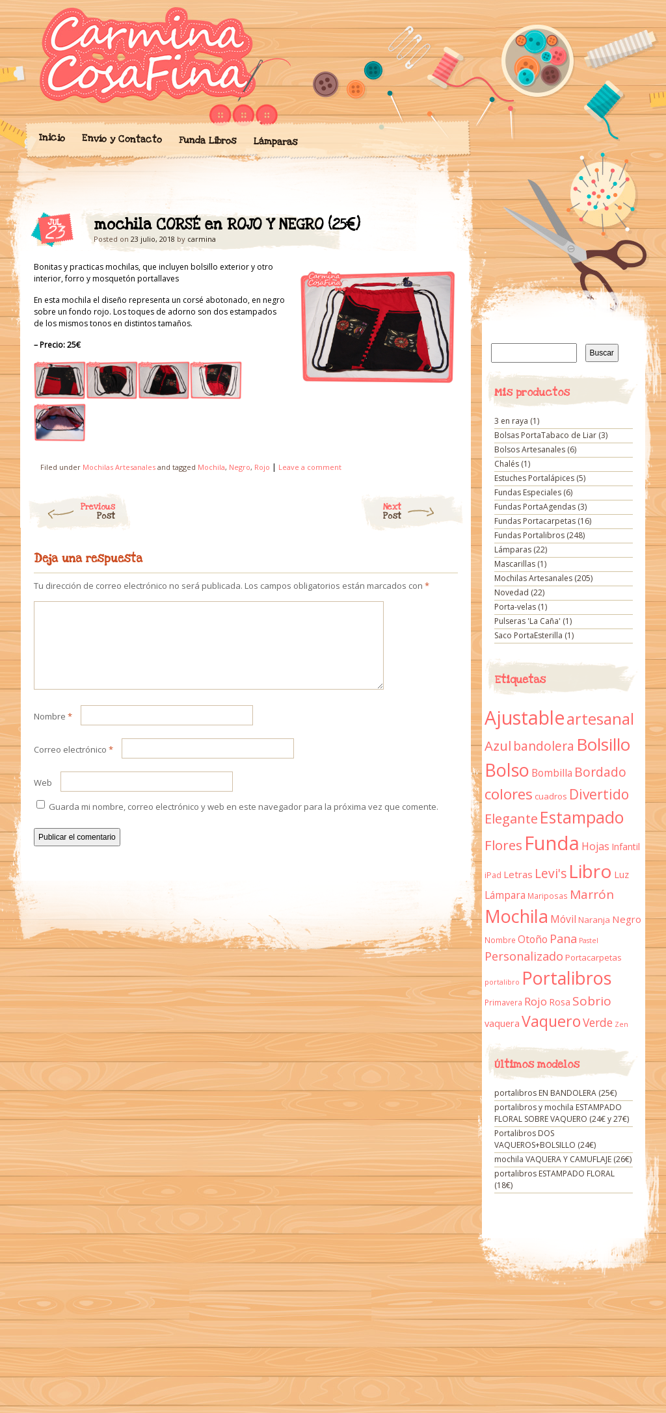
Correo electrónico (73, 765)
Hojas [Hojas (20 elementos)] (595, 846)
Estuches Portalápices (534, 478)
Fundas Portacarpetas (535, 520)
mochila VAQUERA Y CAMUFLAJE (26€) (563, 1159)
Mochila (211, 467)
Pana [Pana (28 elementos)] (563, 938)
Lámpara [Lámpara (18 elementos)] (505, 895)
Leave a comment (309, 467)
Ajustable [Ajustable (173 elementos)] (525, 717)
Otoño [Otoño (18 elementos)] (533, 939)
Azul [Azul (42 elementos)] (498, 745)
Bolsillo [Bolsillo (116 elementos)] (603, 744)
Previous (71, 511)
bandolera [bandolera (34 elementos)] (543, 746)
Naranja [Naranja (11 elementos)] (594, 920)
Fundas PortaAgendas (535, 506)
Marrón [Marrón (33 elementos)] (592, 894)
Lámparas (275, 141)
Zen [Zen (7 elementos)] (621, 1024)
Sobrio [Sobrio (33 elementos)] (591, 1000)
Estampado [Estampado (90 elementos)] (582, 817)
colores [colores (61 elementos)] (509, 794)
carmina (201, 239)
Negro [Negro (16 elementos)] (626, 919)
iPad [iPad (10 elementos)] (493, 875)
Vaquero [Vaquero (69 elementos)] (551, 1021)
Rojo (262, 467)
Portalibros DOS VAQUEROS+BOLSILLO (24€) (545, 1139)
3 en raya (511, 420)
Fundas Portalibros (529, 535)
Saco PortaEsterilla (528, 635)
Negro (239, 467)
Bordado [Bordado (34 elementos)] (600, 772)
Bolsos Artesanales (529, 449)
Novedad (511, 592)
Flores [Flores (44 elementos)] (503, 845)
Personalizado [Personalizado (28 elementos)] (524, 956)
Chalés (506, 463)
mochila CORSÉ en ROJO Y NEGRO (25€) (436, 228)
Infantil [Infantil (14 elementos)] (625, 846)
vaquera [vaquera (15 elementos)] (502, 1023)
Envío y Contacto (121, 139)
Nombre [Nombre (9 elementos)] (500, 940)
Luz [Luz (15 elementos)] (621, 874)
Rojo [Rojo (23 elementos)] (535, 1001)
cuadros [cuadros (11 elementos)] (551, 796)
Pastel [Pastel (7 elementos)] (588, 940)
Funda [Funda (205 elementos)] (551, 843)
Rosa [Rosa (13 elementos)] (559, 1002)
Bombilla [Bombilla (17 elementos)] (551, 773)
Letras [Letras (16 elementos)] (518, 874)
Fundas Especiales (527, 492)
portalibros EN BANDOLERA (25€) (555, 1092)
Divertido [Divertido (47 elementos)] (599, 794)
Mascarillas (514, 563)
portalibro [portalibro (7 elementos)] (502, 982)
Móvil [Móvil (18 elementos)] (563, 919)
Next (423, 511)
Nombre (53, 732)
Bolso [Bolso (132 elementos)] (507, 770)
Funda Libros (207, 141)
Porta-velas (515, 606)
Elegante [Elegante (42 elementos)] (511, 818)
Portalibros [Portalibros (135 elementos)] (566, 978)
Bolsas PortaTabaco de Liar (545, 435)
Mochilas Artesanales (119, 467)
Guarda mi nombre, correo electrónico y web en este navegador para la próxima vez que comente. (243, 822)
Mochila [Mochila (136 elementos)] (516, 916)
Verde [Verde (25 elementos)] (598, 1022)
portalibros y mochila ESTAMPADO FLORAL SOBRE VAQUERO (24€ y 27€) (561, 1113)
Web (43, 798)
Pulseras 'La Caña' (527, 621)
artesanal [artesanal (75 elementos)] (600, 718)
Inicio (51, 137)
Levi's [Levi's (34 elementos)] (550, 873)
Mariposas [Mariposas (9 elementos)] (547, 895)
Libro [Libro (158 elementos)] (590, 871)
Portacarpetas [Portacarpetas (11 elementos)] (593, 957)
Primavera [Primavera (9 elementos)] (503, 1002)
